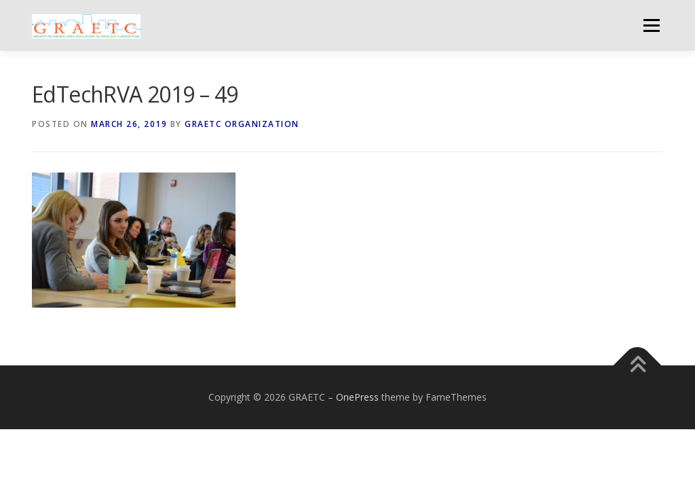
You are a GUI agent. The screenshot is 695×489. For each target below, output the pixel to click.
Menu (651, 25)
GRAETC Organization (242, 124)
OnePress (357, 397)
